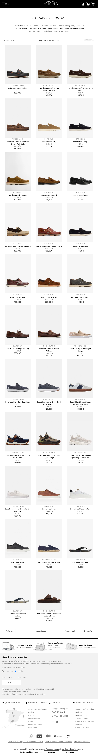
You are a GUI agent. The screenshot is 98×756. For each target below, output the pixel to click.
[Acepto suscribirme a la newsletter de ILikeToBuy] (3, 689)
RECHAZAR (70, 752)
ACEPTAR (51, 752)
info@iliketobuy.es (60, 709)
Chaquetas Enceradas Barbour (84, 710)
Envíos (31, 715)
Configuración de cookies (30, 752)
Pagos (30, 721)
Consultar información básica (14, 694)
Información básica (82, 742)
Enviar (11, 683)
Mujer (21, 671)
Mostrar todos (40, 631)
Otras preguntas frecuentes (35, 725)
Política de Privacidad (37, 694)
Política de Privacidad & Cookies (58, 742)
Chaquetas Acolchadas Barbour (84, 722)
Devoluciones (34, 718)
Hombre (9, 671)
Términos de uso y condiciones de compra (25, 742)
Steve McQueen (82, 718)
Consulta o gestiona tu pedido (37, 710)
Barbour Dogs (81, 715)
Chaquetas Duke (82, 727)
